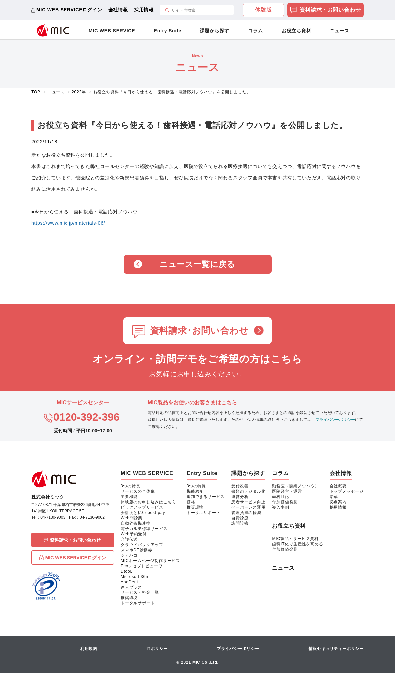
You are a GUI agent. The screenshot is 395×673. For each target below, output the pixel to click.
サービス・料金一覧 (140, 592)
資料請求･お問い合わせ (199, 331)
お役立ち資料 (296, 30)
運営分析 (239, 496)
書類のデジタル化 (248, 491)
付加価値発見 (285, 502)
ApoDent (129, 582)
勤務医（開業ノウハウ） (295, 486)
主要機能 (129, 496)
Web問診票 (131, 518)
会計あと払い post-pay (143, 512)
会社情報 (118, 9)
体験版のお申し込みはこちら (148, 502)
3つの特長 (130, 486)
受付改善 (239, 486)
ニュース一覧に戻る (197, 264)
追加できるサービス (206, 496)
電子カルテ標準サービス (144, 528)
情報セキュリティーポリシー (336, 648)
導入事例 (280, 507)
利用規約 (88, 648)
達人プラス (131, 587)
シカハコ (129, 555)
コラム (255, 30)
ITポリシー (157, 648)
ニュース (339, 30)
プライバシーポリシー (335, 419)
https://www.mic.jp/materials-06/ (68, 223)
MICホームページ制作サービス (150, 560)
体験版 (263, 10)
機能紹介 (195, 491)
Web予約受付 (134, 534)
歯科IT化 (280, 496)
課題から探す (214, 30)
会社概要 (338, 486)
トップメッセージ (347, 491)
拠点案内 (338, 502)
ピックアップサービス (142, 507)
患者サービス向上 (248, 502)
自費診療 (239, 518)
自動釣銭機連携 (136, 523)
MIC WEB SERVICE (112, 30)
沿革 (334, 496)
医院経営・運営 (287, 491)
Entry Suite (168, 30)
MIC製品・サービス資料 (295, 538)
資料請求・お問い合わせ (325, 10)
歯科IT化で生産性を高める (297, 544)
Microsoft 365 (134, 576)
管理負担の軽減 (246, 512)
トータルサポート (138, 603)
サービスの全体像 (138, 491)
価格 (191, 502)
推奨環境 (129, 597)
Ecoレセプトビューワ (141, 566)
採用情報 (144, 9)
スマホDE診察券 (136, 550)
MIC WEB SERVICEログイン (69, 9)
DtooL (127, 571)
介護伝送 (129, 539)
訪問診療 (239, 523)
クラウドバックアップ (142, 544)
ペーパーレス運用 (248, 507)
